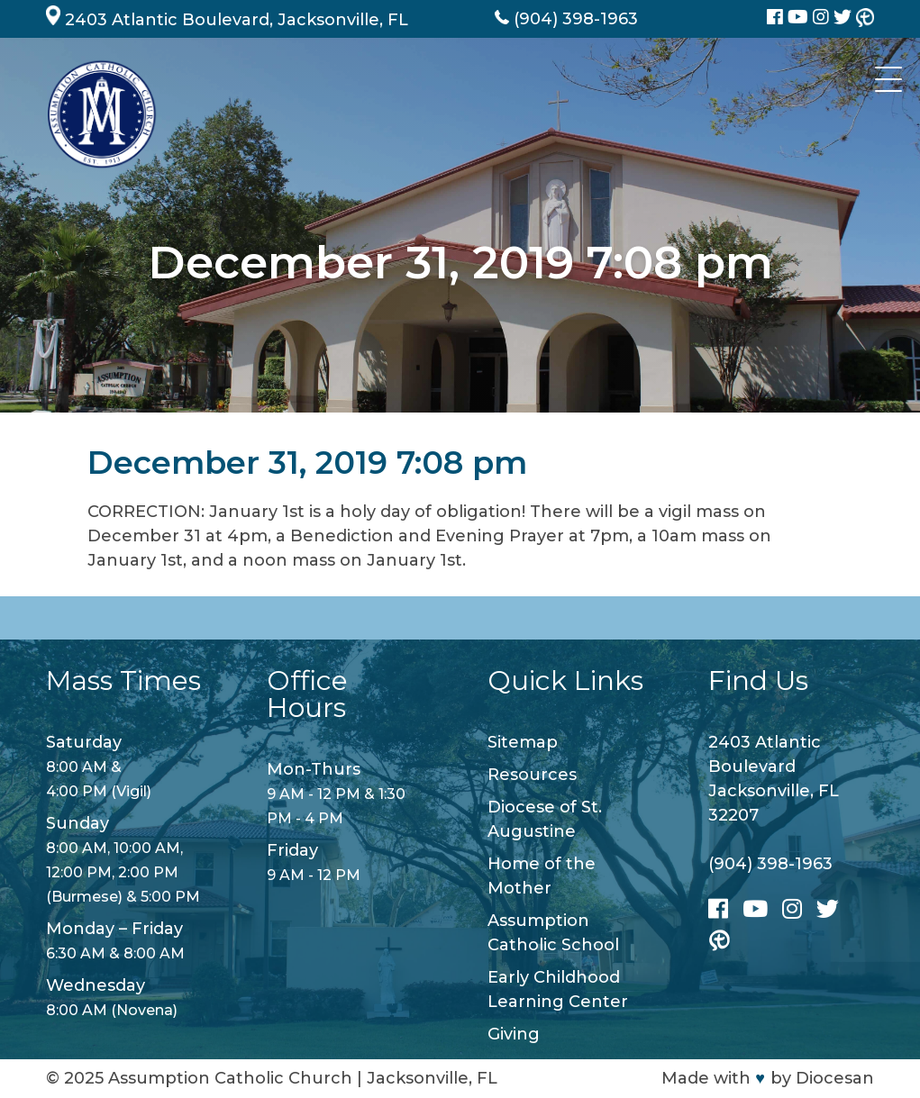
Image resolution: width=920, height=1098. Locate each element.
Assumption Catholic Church (230, 1078)
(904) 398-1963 (770, 864)
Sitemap (522, 742)
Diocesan (835, 1078)
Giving (513, 1034)
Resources (532, 775)
